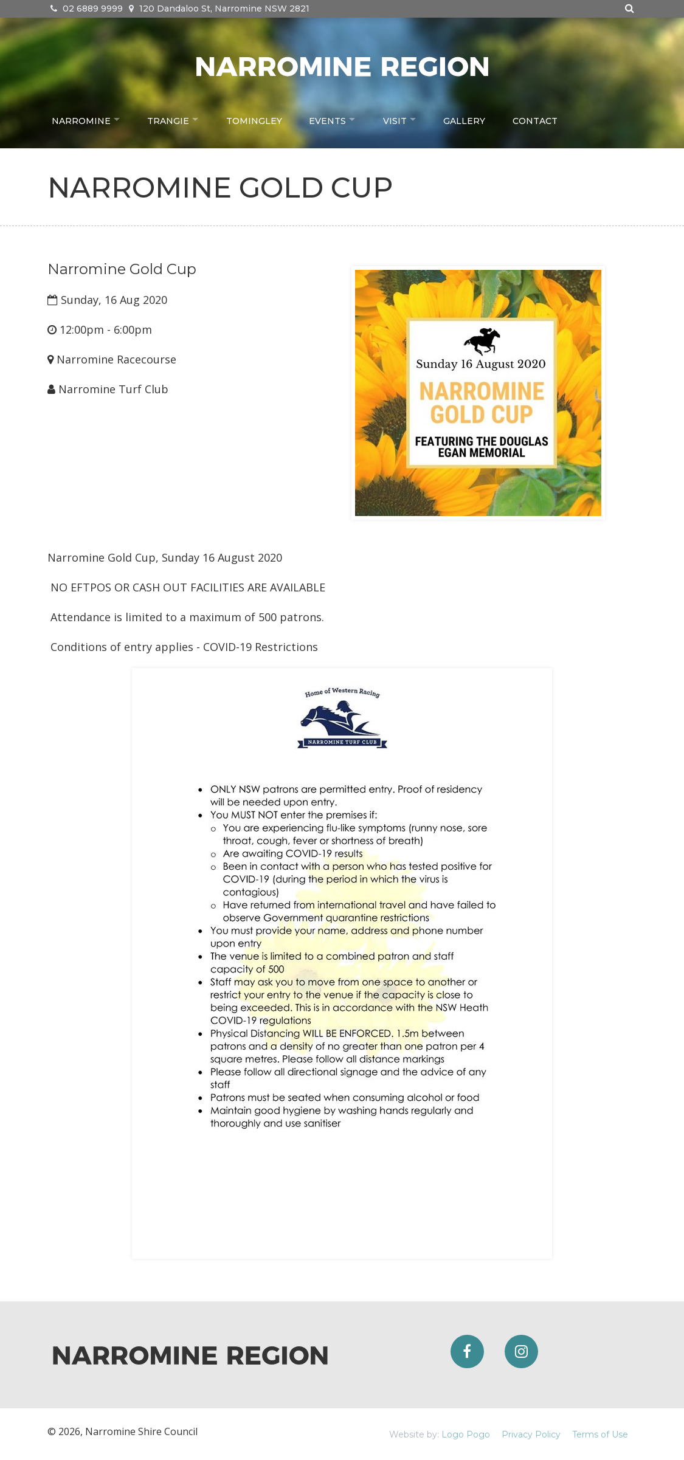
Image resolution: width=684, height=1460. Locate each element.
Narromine (81, 119)
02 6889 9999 (86, 8)
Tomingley (260, 119)
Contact (545, 119)
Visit (403, 119)
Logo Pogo (465, 1434)
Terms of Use (600, 1434)
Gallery (475, 119)
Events (332, 119)
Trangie (171, 119)
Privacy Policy (531, 1434)
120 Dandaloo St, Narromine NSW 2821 (219, 8)
